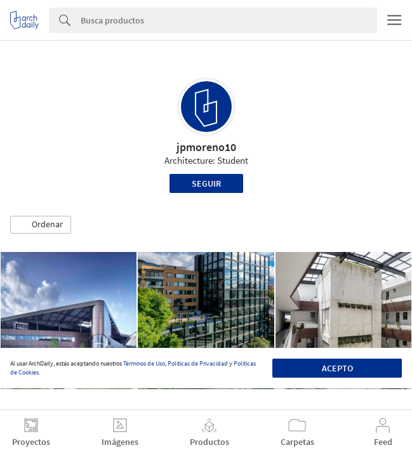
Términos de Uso (144, 363)
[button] (40, 225)
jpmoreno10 (206, 147)
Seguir (206, 183)
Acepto (337, 368)
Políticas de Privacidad (198, 363)
